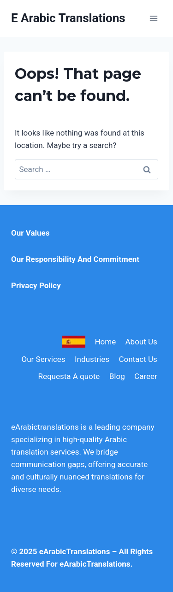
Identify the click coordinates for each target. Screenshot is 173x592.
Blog (117, 376)
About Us (141, 341)
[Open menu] (153, 18)
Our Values (30, 232)
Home (105, 341)
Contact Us (138, 359)
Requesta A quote (69, 376)
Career (145, 376)
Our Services (44, 359)
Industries (92, 359)
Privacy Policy (36, 285)
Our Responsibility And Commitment (75, 259)
